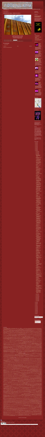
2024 (36, 144)
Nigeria (7, 374)
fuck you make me (38, 352)
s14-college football (5, 386)
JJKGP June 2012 (25, 362)
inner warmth (9, 360)
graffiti (26, 354)
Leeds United (40, 365)
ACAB (32, 330)
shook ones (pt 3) (21, 390)
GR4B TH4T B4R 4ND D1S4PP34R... (38, 228)
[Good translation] (2, 423)
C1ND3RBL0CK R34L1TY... (37, 284)
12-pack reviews (38, 328)
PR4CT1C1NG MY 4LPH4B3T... (38, 262)
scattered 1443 (31, 387)
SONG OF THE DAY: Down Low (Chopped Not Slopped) (38, 163)
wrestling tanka (25, 414)
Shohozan (18, 390)
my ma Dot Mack (15, 372)
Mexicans (4, 370)
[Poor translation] (4, 423)
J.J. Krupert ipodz (6, 361)
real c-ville (29, 382)
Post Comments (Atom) (9, 47)
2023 (36, 145)
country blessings (24, 342)
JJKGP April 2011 (29, 361)
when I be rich (29, 411)
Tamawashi (36, 397)
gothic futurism (16, 354)
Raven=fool (9, 382)
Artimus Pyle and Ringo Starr (23, 333)
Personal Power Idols (26, 377)
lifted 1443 (24, 366)
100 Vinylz (34, 328)
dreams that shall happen (9, 346)
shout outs (37, 390)
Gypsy (31, 355)
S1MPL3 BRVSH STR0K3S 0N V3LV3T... (38, 193)
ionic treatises (34, 360)
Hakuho (37, 355)
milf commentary (13, 370)
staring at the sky (26, 393)
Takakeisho (17, 397)
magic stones (14, 368)
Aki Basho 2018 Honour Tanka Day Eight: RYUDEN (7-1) (38, 210)
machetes (7, 368)
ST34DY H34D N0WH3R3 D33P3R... (39, 288)
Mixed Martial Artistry (34, 370)
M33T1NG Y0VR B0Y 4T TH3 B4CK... (38, 157)
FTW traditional (31, 352)
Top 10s (24, 406)
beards (16, 334)
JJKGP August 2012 (40, 361)
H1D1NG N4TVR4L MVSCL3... (38, 279)
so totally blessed (20, 392)
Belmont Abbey (19, 335)
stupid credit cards (11, 395)
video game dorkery (33, 409)
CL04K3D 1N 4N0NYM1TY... (38, 277)
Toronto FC (27, 406)
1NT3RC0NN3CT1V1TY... (39, 287)
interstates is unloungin (30, 360)
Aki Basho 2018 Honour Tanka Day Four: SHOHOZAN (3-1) (38, 237)
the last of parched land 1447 (36, 401)
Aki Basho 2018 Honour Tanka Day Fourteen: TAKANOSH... (38, 180)
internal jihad (15, 360)
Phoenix (38, 377)
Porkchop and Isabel (12, 379)
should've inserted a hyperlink (32, 390)
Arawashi (40, 332)
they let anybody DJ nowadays (13, 404)
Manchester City (28, 368)
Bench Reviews (23, 335)
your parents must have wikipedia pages (18, 415)
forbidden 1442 (22, 351)
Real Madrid (36, 382)
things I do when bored (29, 404)
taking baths (31, 397)
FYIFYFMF (12, 353)
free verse (15, 352)
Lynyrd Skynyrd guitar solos (38, 367)
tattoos (41, 397)
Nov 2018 (37, 152)
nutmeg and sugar (9, 375)
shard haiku (34, 389)
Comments (36, 322)
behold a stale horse (12, 335)
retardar (11, 384)
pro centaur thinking (9, 380)
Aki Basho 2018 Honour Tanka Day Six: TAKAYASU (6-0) (38, 218)
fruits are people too (27, 352)
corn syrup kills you (6, 342)
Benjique (27, 335)
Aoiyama (28, 332)
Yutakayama (27, 415)
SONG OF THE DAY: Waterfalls (38, 249)
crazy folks (40, 342)
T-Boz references (11, 397)
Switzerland (4, 397)
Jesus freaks (20, 361)
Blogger (25, 417)
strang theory (19, 394)
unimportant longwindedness (10, 408)
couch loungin (19, 342)
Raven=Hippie (13, 382)
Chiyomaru (37, 340)
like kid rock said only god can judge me (33, 366)
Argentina (4, 333)
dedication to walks (10, 344)
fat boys (19, 349)
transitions (26, 407)
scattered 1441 (22, 387)
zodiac (29, 415)
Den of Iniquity (25, 344)
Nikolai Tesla (9, 374)
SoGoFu (27, 392)
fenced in (5, 350)
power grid (22, 379)
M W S (4, 368)
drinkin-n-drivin (15, 346)
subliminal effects (33, 395)
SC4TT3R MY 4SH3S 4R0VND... (38, 247)
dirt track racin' (14, 345)
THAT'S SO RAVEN (9, 398)
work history (36, 413)
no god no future (24, 374)
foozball (13, 351)
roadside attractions (39, 384)
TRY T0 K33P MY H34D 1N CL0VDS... (38, 204)
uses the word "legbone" (37, 408)
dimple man (11, 345)
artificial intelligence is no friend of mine (15, 333)
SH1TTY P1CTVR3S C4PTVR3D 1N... (38, 233)
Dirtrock (27, 345)
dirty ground (30, 345)
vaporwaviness (24, 409)
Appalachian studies (36, 332)
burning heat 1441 (11, 338)
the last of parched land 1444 (28, 401)
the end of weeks (17, 399)
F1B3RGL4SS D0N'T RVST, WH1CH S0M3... (38, 156)
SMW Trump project (8, 392)
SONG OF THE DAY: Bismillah (38, 253)
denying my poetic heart (31, 344)
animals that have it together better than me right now (20, 332)
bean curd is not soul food (12, 334)
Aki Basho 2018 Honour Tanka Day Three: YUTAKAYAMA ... (38, 239)
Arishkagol (7, 333)
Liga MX (27, 366)
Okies (31, 375)
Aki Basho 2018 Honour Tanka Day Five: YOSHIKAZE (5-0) (38, 222)
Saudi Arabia (10, 387)
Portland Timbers (16, 379)
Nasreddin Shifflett (23, 373)
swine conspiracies (35, 396)
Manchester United (33, 368)
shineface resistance (9, 390)
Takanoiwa (20, 397)
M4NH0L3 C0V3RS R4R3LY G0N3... (38, 190)
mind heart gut (21, 370)
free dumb (11, 352)
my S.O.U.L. (34, 372)
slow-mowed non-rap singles (21, 391)
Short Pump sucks (26, 390)
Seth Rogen (4, 389)
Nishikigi (12, 374)
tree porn (41, 407)
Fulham (41, 352)
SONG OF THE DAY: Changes (38, 282)
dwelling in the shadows (27, 346)
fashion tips (16, 349)
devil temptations (37, 344)
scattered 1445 (39, 387)
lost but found (14, 367)
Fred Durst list (4, 352)
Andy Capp (8, 332)
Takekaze (28, 397)
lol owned (7, 367)
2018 (36, 150)
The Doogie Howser (9, 399)
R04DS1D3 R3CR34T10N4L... (38, 167)
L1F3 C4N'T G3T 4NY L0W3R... (38, 259)
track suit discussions (10, 407)
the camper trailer (20, 398)
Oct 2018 (37, 153)
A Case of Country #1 (6, 330)
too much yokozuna (19, 406)
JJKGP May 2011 (5, 363)
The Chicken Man (25, 398)
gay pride (26, 353)
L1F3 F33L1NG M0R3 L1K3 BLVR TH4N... (38, 159)
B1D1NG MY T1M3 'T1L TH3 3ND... (38, 267)
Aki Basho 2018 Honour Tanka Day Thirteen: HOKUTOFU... (38, 184)
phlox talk (35, 377)
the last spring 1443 (10, 402)
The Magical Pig (30, 402)
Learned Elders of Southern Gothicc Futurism (33, 365)
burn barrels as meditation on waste (37, 337)
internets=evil (24, 360)
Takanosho (23, 397)
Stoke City (9, 394)
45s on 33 (20, 329)
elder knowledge (22, 347)
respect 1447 (4, 384)
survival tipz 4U (9, 396)
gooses (13, 354)
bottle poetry (6, 337)
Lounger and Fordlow (23, 367)
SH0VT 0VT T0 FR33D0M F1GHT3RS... (39, 174)
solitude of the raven (31, 392)
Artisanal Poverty (28, 333)
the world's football (37, 403)
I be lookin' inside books (37, 358)
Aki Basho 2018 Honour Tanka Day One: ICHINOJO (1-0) (38, 246)
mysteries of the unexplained (39, 372)
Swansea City (28, 396)
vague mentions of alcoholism (19, 409)
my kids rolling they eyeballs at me (9, 372)
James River (16, 361)
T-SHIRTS (14, 397)
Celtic (16, 339)
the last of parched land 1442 (12, 401)
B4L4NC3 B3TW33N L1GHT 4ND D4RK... (38, 202)
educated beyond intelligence (7, 347)
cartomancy (8, 339)
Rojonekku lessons (24, 385)
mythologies (14, 373)
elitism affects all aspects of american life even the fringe (31, 347)
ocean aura (17, 375)
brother (21, 337)
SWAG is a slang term (24, 396)
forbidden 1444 (31, 351)
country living (28, 342)
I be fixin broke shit (26, 358)
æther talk (39, 330)
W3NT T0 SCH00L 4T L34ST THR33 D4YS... (38, 178)
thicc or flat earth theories (23, 404)
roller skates (37, 385)
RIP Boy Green (32, 384)
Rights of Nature (28, 384)
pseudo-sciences (29, 380)
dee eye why (15, 344)
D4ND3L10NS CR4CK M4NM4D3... (38, 235)
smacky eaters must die (33, 391)
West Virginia (23, 411)
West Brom (11, 411)
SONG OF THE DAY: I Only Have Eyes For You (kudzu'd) (40, 75)
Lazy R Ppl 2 (11, 365)
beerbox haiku (4, 335)
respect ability (9, 384)
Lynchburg (33, 367)
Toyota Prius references (35, 406)
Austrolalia (40, 333)
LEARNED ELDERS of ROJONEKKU (24, 365)
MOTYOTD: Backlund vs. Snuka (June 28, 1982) (38, 276)
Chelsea (10, 340)
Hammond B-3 (39, 355)
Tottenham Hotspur (30, 406)
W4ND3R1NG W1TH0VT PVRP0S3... (38, 255)
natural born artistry (32, 373)
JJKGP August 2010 (34, 361)
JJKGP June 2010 (15, 362)
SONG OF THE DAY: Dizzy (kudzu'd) (40, 90)
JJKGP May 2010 (39, 362)
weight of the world (7, 411)
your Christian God (12, 415)
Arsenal (10, 333)
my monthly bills (20, 372)
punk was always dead (38, 380)
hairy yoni (34, 355)
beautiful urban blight (38, 334)
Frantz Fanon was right (38, 351)
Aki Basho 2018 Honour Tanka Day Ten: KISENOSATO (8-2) (38, 201)
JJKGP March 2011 (30, 362)
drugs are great (19, 346)
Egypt (18, 347)
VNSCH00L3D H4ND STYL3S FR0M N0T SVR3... (38, 292)
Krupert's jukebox (10, 364)
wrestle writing (20, 414)
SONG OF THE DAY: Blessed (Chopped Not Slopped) (38, 257)
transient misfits (22, 407)
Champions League (34, 339)
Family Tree (12, 349)
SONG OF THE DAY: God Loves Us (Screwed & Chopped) (39, 264)
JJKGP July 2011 (6, 362)
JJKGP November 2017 (21, 363)
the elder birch (13, 399)
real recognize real (5, 383)
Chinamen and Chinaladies (32, 340)
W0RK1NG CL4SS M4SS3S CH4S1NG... (38, 188)
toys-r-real (5, 407)
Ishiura (39, 360)
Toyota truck (40, 406)
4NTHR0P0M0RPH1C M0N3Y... (38, 270)
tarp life (38, 397)
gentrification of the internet (35, 353)
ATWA (37, 333)
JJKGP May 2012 (10, 363)
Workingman (40, 413)
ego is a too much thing (14, 347)
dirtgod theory (23, 345)
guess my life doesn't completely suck (20, 355)
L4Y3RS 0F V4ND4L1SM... (38, 206)
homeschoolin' (18, 357)
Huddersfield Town (5, 358)
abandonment (27, 330)
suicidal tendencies (38, 395)
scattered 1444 (35, 387)
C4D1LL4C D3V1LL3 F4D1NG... (38, 225)
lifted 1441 (17, 366)
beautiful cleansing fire (21, 334)
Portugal (19, 379)
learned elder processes (16, 365)
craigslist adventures (36, 342)
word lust (32, 413)
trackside (15, 407)
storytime (11, 394)
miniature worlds (26, 370)
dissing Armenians (33, 345)
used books (33, 408)
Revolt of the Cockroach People (16, 384)
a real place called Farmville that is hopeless (20, 330)
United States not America (17, 408)
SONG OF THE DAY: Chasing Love (38, 170)
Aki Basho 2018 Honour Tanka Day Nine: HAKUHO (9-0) (38, 208)
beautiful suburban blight (32, 334)
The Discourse (4, 399)
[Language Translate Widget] (38, 317)
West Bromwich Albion (15, 411)
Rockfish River (8, 385)
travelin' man (36, 407)
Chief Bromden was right (18, 340)
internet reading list (20, 360)
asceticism (32, 333)
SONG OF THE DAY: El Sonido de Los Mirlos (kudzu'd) (40, 68)
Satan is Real (6, 387)
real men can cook (40, 382)
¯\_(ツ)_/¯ (18, 328)
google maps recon (9, 354)
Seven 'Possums (16, 389)
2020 (36, 148)
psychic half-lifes (33, 380)
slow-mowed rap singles (27, 391)
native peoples (27, 373)
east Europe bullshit (33, 346)
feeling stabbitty (36, 349)
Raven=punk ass (21, 382)
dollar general (37, 345)
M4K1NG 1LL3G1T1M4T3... (38, 175)
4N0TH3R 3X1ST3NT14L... (38, 266)
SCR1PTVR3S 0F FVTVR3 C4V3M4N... (38, 160)
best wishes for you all (30, 335)
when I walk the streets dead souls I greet (37, 411)
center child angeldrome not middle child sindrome (23, 339)
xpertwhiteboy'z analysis (34, 414)
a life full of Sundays (11, 330)
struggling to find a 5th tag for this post (36, 394)
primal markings (37, 379)
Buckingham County (24, 337)
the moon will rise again (36, 402)
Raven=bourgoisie (5, 382)
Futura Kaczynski (9, 353)
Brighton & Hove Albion (17, 337)
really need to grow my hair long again (12, 383)
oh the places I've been (21, 375)
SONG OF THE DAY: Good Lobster (38, 269)
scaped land (14, 387)
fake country (8, 349)
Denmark (28, 344)
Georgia (40, 353)
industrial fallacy (5, 360)
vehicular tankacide (28, 409)
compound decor (25, 341)
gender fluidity (30, 353)
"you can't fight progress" (13, 328)
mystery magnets (6, 373)
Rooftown (40, 385)
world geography (11, 414)
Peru (29, 377)
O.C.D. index (13, 375)
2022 (36, 146)
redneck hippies (37, 383)
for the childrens (17, 351)
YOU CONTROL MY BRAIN (6, 415)
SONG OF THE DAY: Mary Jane (38, 166)
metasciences (34, 369)
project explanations (14, 380)
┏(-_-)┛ (22, 328)
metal (30, 369)
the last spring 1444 (16, 402)
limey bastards (39, 366)
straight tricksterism (15, 394)
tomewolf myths (15, 406)
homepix (12, 357)
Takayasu (25, 397)
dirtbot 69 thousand (19, 345)
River (35, 384)
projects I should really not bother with (21, 380)
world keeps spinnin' (16, 414)
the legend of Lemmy (21, 402)
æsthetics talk (35, 330)
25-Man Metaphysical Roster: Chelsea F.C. (38, 290)
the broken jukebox (14, 398)
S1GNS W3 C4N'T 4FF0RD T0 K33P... (38, 182)
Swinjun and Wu (39, 396)
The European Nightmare (24, 399)
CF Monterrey (30, 339)
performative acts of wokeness (20, 377)
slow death (5, 391)
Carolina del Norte (5, 339)
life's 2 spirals (13, 366)
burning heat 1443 (22, 338)
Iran (37, 360)
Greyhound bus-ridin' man (12, 355)
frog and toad (23, 352)
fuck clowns (34, 352)
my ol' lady (24, 372)
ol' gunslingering (34, 375)
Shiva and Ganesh (14, 390)
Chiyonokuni (40, 340)
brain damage (9, 337)
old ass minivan (38, 375)
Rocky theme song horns (13, 385)
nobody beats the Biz (29, 374)
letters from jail (9, 366)
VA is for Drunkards (12, 409)
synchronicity (8, 397)
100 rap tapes (29, 328)
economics (40, 346)
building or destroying (30, 337)
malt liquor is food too (24, 368)
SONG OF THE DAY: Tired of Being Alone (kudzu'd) (40, 44)
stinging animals (5, 394)
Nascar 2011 (18, 373)
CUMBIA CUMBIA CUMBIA (22, 343)
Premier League (32, 379)
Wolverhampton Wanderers (14, 413)
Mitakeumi (30, 370)
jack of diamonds (12, 361)
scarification (18, 387)
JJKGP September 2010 (32, 363)
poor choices (4, 379)
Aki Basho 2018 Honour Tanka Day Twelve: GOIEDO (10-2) (38, 186)
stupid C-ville (6, 395)
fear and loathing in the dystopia (24, 349)
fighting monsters (18, 350)
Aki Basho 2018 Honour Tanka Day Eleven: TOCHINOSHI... (38, 199)
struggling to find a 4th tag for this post (25, 394)
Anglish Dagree (11, 332)
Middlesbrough (8, 370)
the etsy (20, 399)
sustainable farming (14, 396)
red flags (28, 383)
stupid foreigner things (16, 395)
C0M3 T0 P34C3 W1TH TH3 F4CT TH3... (38, 280)
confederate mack (31, 341)
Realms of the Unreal (19, 383)
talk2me (33, 397)
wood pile (30, 413)
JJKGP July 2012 (10, 362)
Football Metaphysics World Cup (7, 351)
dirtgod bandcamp (37, 38)
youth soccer (24, 415)
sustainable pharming (19, 396)
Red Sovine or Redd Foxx (32, 383)
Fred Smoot (8, 352)
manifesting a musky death (38, 368)
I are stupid (21, 358)
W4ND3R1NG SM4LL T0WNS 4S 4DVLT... (38, 220)
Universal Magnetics (24, 408)
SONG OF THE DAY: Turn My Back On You (40, 83)
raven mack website (37, 35)
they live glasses (18, 404)
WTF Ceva (30, 414)
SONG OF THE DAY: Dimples (38, 230)
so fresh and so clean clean (14, 392)
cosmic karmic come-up (11, 342)
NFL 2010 (4, 374)
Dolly (40, 345)
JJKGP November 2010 (15, 363)
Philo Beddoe (32, 377)
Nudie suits (5, 375)
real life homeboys (32, 382)
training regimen (18, 407)
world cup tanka (6, 414)
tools (22, 406)
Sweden (31, 396)
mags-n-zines (18, 368)
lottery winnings (18, 367)
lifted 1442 (21, 366)
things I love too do (34, 404)
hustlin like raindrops (17, 358)
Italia (41, 360)
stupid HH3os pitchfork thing (22, 395)
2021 (36, 147)
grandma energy (30, 354)
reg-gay (40, 383)
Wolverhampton (9, 413)
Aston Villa (35, 333)
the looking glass (26, 402)
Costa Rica (16, 342)
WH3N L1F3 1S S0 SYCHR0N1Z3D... (38, 252)
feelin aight (33, 349)
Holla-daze (8, 357)
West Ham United (19, 411)
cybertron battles (34, 343)
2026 (36, 142)
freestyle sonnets (18, 352)
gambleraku (21, 353)
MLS (38, 370)
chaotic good (38, 339)
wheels (26, 411)
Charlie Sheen (7, 340)
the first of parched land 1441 (31, 399)
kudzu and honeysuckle (18, 364)
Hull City (8, 358)
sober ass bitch (24, 392)
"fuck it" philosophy (5, 328)
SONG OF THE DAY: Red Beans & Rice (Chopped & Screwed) (39, 274)
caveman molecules (13, 339)
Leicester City (5, 366)
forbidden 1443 (26, 351)
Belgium (16, 335)
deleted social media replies (20, 344)
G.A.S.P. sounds (16, 353)
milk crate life (17, 370)
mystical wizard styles (11, 373)
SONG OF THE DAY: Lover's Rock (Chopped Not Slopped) (39, 286)
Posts (36, 321)
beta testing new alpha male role (36, 335)
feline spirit (40, 349)
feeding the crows (29, 349)
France (34, 351)
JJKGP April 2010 (24, 361)
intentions (13, 360)
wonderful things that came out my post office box (22, 413)
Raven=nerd (17, 382)
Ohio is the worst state (28, 375)
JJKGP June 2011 (20, 362)
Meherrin (13, 369)
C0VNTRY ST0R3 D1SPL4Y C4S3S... (38, 196)
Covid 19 (32, 342)
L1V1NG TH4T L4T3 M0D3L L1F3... (38, 224)
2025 (36, 143)
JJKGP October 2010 (27, 363)
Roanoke (5, 385)
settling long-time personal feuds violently (10, 389)
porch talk (8, 379)
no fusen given (19, 374)
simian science (40, 390)
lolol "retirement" (10, 367)
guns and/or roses (27, 355)
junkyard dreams (38, 363)
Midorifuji (11, 370)
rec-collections (24, 383)
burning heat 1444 (27, 338)
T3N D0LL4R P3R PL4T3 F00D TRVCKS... (38, 169)
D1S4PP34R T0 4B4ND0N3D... (38, 260)
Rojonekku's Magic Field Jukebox (30, 385)
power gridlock (27, 379)
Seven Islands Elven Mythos (22, 389)
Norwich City (36, 374)
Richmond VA (23, 384)
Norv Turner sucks (33, 374)
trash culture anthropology (30, 407)
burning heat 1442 (17, 338)
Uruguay (30, 408)
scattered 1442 (26, 387)
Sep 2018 (37, 154)
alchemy (16, 331)
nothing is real (40, 374)
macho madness (10, 368)
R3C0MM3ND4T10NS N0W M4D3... (38, 250)
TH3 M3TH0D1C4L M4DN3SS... (38, 214)
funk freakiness (5, 353)
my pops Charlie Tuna (28, 372)
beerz (7, 335)
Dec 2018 (37, 151)
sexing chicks (27, 389)
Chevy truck (13, 340)
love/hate (27, 367)
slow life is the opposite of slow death (12, 391)
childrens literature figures (25, 340)
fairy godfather (4, 349)
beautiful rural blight (27, 334)
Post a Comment (6, 44)
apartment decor (31, 332)
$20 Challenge (26, 328)
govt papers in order (22, 354)
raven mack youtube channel (38, 39)
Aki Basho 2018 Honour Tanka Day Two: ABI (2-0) (38, 243)
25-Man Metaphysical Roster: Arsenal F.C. (38, 227)
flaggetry (33, 350)
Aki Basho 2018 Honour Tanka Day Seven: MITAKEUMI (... (38, 216)
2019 (36, 149)
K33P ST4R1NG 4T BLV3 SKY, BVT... (39, 232)
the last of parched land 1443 (20, 401)
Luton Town (30, 367)
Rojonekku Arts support (18, 385)
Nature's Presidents (37, 373)
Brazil (13, 337)
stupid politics (28, 395)
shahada (31, 389)
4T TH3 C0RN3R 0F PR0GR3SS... (38, 172)
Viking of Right (37, 409)
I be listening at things (31, 358)
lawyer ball (8, 365)
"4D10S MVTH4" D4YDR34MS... (38, 177)
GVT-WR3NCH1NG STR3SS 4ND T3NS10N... (38, 241)
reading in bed (25, 382)
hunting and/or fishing (12, 358)
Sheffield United (38, 389)
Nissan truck (15, 374)
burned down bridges (5, 338)
